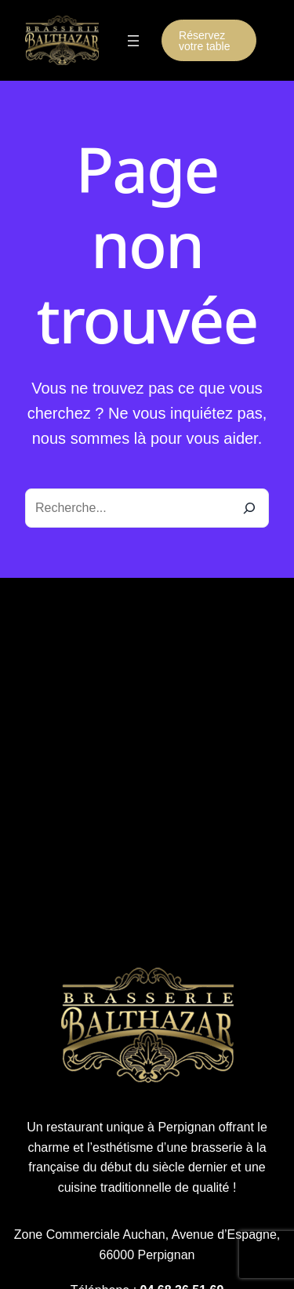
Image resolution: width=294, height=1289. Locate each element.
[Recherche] (249, 508)
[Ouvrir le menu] (133, 40)
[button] (209, 40)
